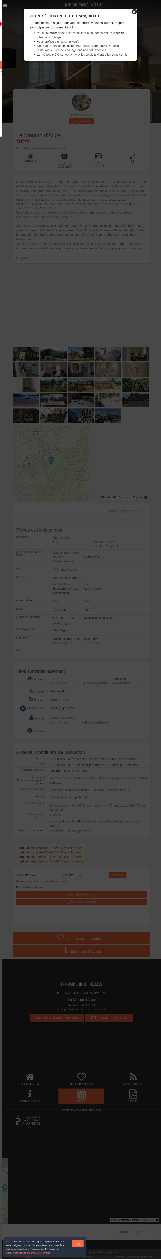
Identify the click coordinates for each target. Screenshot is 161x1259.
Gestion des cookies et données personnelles (29, 1252)
